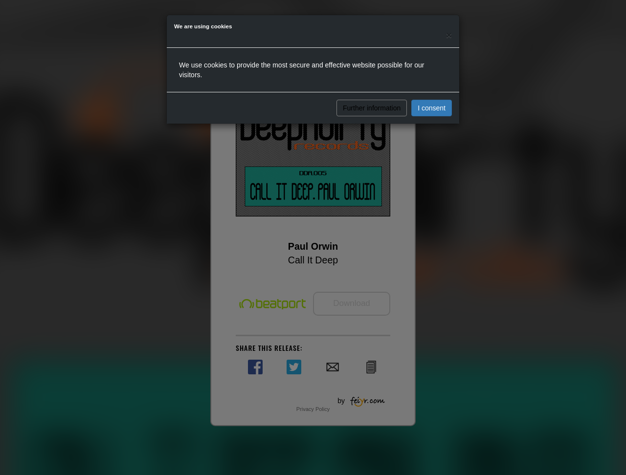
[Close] (449, 35)
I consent (432, 108)
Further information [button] (372, 108)
